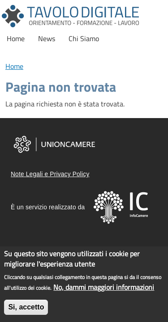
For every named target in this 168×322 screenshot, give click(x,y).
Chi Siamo (84, 38)
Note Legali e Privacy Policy (50, 174)
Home (16, 38)
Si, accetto (26, 308)
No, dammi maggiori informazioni (103, 288)
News (46, 38)
